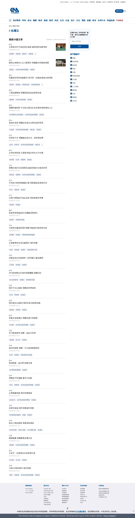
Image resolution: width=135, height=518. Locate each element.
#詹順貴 (18, 310)
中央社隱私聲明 (80, 511)
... (35, 54)
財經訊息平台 (83, 496)
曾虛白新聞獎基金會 (104, 488)
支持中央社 (119, 11)
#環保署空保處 (20, 219)
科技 (56, 20)
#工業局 (11, 265)
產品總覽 (82, 488)
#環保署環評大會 (32, 249)
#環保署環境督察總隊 (28, 234)
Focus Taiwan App (49, 492)
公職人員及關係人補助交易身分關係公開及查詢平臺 (104, 493)
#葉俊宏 (18, 265)
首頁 (10, 26)
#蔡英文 (24, 54)
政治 (29, 20)
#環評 (11, 475)
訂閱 (79, 46)
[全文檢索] (125, 11)
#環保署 (16, 189)
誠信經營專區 (65, 499)
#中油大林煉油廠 (21, 99)
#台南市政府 (13, 430)
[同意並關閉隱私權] (133, 511)
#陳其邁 (18, 84)
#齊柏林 (16, 295)
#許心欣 (18, 340)
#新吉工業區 (22, 430)
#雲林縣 (11, 234)
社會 (67, 20)
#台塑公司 (12, 400)
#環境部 (30, 54)
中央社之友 (83, 501)
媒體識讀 (98, 2)
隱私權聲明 (65, 501)
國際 (35, 20)
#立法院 (11, 460)
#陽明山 (11, 69)
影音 (94, 20)
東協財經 (110, 20)
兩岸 (40, 20)
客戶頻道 (116, 2)
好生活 (104, 2)
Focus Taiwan (64, 2)
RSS (81, 503)
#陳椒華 (11, 99)
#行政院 (11, 129)
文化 (78, 20)
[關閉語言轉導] (133, 516)
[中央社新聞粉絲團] (67, 509)
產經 (46, 20)
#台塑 (11, 249)
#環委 (24, 415)
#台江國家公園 (31, 430)
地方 (73, 20)
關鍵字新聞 (16, 26)
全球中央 (101, 20)
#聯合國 (18, 54)
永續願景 (123, 2)
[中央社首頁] (14, 11)
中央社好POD (47, 505)
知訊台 (82, 499)
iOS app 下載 (47, 488)
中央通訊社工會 (103, 497)
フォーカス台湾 (74, 2)
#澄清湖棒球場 (35, 84)
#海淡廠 (16, 249)
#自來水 (16, 144)
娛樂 (89, 20)
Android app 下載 (48, 490)
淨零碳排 (92, 2)
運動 (83, 20)
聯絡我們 (64, 503)
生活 (62, 20)
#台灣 (11, 144)
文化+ (45, 496)
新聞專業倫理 (65, 496)
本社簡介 (64, 488)
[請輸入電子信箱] (79, 41)
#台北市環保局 (13, 280)
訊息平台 (82, 494)
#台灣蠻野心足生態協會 (16, 114)
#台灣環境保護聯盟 (15, 370)
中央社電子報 (47, 503)
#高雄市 (11, 84)
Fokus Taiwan (84, 2)
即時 (24, 20)
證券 (51, 20)
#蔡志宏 (32, 129)
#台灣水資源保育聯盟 (22, 69)
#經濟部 (11, 54)
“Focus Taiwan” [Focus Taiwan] (109, 516)
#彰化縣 (11, 174)
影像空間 (110, 2)
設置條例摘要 (65, 494)
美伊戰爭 (17, 20)
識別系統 (64, 490)
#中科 (11, 385)
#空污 (11, 189)
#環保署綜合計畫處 (26, 355)
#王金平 (18, 460)
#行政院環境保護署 (15, 415)
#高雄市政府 (25, 84)
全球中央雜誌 (47, 494)
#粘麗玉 (32, 69)
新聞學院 (46, 501)
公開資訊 (64, 492)
